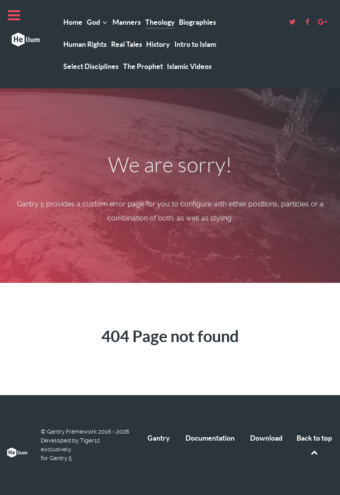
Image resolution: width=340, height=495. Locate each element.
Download (266, 438)
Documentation (210, 438)
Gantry (158, 438)
